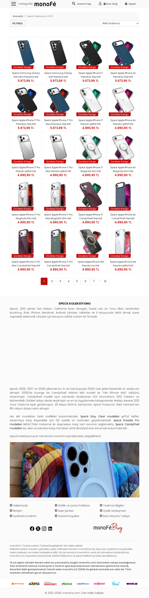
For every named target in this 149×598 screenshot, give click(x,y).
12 (105, 281)
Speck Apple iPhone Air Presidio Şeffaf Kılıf (123, 122)
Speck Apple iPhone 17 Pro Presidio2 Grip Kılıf (26, 122)
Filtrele (17, 23)
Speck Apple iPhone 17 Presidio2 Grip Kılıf (90, 74)
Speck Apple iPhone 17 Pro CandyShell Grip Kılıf (58, 263)
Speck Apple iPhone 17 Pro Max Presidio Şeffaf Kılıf (58, 169)
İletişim (16, 511)
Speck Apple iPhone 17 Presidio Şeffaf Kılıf (90, 122)
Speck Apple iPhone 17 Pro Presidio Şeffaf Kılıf (26, 169)
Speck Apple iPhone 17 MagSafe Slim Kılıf (90, 169)
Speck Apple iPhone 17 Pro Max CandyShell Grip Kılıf (26, 263)
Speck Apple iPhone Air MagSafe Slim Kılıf (123, 169)
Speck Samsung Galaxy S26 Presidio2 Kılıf (58, 74)
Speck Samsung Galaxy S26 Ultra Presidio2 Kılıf (26, 74)
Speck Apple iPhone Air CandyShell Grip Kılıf (123, 216)
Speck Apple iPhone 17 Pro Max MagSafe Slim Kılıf (58, 216)
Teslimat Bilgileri (112, 505)
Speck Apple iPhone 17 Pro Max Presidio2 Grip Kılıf (58, 122)
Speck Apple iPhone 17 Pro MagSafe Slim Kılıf (26, 216)
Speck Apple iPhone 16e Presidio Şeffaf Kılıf (123, 263)
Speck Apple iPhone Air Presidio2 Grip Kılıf (123, 74)
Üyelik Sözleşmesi (113, 511)
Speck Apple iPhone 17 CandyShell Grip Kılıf (90, 216)
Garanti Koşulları (67, 516)
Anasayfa (18, 16)
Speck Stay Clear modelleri (100, 416)
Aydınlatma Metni (23, 516)
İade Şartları (64, 511)
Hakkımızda (19, 505)
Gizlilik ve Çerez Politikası (72, 505)
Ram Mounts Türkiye (115, 516)
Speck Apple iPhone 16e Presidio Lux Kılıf (91, 263)
